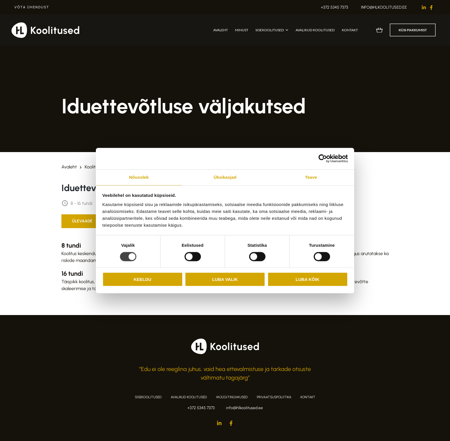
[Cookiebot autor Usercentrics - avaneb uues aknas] (323, 158)
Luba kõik (307, 279)
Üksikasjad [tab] (225, 177)
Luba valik (225, 279)
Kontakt (350, 30)
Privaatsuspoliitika (274, 397)
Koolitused (95, 167)
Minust (241, 30)
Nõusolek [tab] (139, 177)
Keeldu (143, 279)
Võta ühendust (31, 7)
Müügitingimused (232, 397)
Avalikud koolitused (315, 30)
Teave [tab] (311, 177)
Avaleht (220, 30)
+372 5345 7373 (334, 7)
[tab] (82, 221)
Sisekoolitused (269, 30)
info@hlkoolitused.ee (384, 7)
